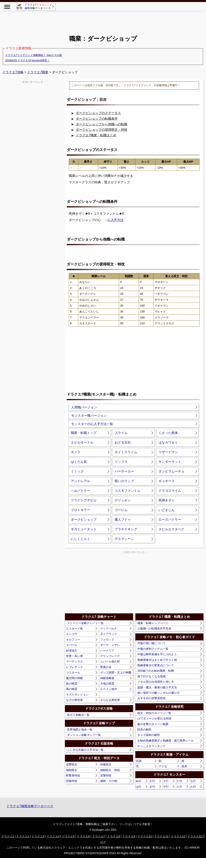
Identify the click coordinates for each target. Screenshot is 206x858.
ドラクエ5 (68, 836)
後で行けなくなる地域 (151, 676)
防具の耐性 (144, 729)
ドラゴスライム (170, 490)
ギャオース (167, 481)
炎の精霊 (71, 683)
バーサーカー (124, 471)
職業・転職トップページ (152, 623)
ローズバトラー (170, 519)
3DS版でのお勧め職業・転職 (155, 670)
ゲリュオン (123, 500)
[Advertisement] (103, 20)
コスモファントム (127, 490)
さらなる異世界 (110, 700)
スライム (121, 433)
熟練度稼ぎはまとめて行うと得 (157, 659)
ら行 (179, 786)
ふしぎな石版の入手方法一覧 (85, 749)
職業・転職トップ (84, 433)
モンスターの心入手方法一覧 (92, 424)
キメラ (75, 452)
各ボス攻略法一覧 (78, 714)
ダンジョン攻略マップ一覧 (84, 735)
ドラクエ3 (38, 836)
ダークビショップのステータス (98, 113)
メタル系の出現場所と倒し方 (155, 681)
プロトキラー (80, 510)
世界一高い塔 (74, 656)
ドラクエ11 (161, 836)
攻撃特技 (105, 775)
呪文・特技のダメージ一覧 (154, 713)
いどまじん (167, 510)
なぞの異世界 (74, 700)
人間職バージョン (84, 407)
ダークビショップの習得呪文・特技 (101, 129)
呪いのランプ (124, 481)
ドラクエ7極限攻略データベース (29, 806)
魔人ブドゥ (123, 519)
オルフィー (73, 639)
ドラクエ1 (7, 836)
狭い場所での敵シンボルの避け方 (158, 692)
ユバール (71, 645)
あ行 (138, 781)
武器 (139, 760)
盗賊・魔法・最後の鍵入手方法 (157, 687)
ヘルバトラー (80, 490)
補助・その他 (108, 781)
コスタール (73, 672)
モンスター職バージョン (89, 415)
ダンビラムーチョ (171, 471)
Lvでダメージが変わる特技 (154, 718)
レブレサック (74, 667)
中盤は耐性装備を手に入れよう (157, 654)
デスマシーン (124, 539)
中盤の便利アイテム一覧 (152, 648)
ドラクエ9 (128, 836)
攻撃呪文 (71, 764)
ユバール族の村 (110, 661)
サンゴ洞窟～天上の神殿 (115, 672)
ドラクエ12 (178, 836)
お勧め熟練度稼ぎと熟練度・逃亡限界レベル (165, 740)
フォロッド (107, 639)
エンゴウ (71, 634)
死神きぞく (167, 500)
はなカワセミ (168, 442)
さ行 (166, 781)
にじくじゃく (80, 539)
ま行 (152, 786)
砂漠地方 (71, 650)
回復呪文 (105, 764)
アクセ (163, 766)
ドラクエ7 (98, 836)
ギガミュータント (84, 529)
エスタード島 (74, 628)
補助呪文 (71, 770)
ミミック (77, 471)
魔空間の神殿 (74, 678)
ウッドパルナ (108, 628)
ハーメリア (107, 650)
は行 (138, 786)
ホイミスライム (126, 452)
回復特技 (71, 781)
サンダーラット (170, 461)
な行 (193, 781)
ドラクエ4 (53, 836)
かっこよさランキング (151, 746)
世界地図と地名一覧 (79, 729)
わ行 (193, 786)
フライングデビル (84, 500)
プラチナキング (126, 529)
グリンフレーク (110, 656)
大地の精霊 (107, 683)
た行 (179, 781)
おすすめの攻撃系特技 (151, 698)
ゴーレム (121, 510)
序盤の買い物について (151, 643)
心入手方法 (115, 220)
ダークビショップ (84, 519)
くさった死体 (168, 433)
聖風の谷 (105, 667)
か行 (152, 781)
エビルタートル (82, 442)
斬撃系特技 (73, 775)
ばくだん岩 (79, 461)
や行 (166, 786)
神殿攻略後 (107, 678)
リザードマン (168, 452)
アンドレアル (80, 481)
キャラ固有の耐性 (148, 735)
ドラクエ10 (144, 836)
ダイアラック (108, 634)
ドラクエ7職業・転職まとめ (96, 135)
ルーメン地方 (108, 689)
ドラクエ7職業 (37, 72)
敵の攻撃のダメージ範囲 (152, 724)
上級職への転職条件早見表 (154, 628)
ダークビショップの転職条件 (97, 118)
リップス (121, 461)
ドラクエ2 (22, 836)
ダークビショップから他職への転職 (101, 124)
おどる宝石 (123, 442)
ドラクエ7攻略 (13, 72)
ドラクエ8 (113, 836)
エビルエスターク (171, 529)
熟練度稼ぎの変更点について (155, 665)
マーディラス (74, 661)
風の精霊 (71, 689)
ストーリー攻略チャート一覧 (85, 623)
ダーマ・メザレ (110, 645)
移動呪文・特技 (110, 770)
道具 (184, 766)
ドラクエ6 (83, 836)
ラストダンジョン (77, 694)
